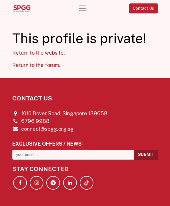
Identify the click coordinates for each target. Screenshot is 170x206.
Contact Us (143, 8)
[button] (146, 155)
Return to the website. (38, 53)
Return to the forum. (36, 65)
